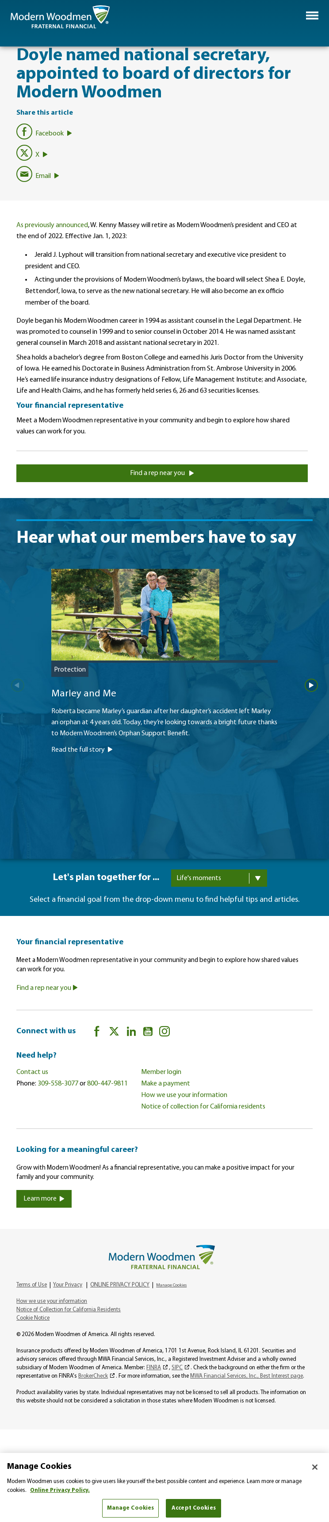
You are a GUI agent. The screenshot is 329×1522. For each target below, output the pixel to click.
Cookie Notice (33, 1318)
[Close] (315, 1467)
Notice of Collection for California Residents (68, 1310)
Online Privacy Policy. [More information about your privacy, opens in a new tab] (60, 1490)
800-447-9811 (107, 1083)
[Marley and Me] (164, 705)
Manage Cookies (171, 1285)
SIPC (177, 1368)
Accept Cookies (194, 1508)
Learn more (44, 1198)
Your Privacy (67, 1285)
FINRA (153, 1368)
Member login (161, 1072)
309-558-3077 (58, 1083)
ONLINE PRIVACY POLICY (119, 1285)
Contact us (32, 1072)
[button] (312, 15)
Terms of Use (31, 1285)
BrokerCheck (93, 1376)
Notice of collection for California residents (203, 1106)
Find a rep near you (162, 473)
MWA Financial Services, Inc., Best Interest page (246, 1376)
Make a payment (165, 1083)
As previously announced (52, 225)
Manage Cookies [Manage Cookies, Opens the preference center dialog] (130, 1508)
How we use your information (184, 1095)
